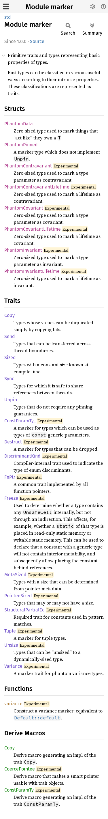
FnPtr (9, 477)
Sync (9, 378)
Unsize (11, 645)
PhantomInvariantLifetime (32, 271)
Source (37, 41)
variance (13, 703)
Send (9, 336)
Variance (13, 666)
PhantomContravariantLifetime (36, 187)
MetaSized (15, 574)
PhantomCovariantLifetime (32, 229)
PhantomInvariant (23, 250)
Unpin (10, 399)
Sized (10, 357)
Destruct (13, 442)
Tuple (10, 631)
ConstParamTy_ (20, 421)
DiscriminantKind (22, 456)
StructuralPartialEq (24, 610)
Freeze (11, 498)
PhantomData (18, 123)
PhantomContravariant (28, 166)
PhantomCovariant (23, 208)
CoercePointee (19, 769)
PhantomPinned (21, 145)
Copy (9, 315)
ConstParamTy (19, 790)
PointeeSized (18, 595)
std (7, 17)
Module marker (49, 7)
